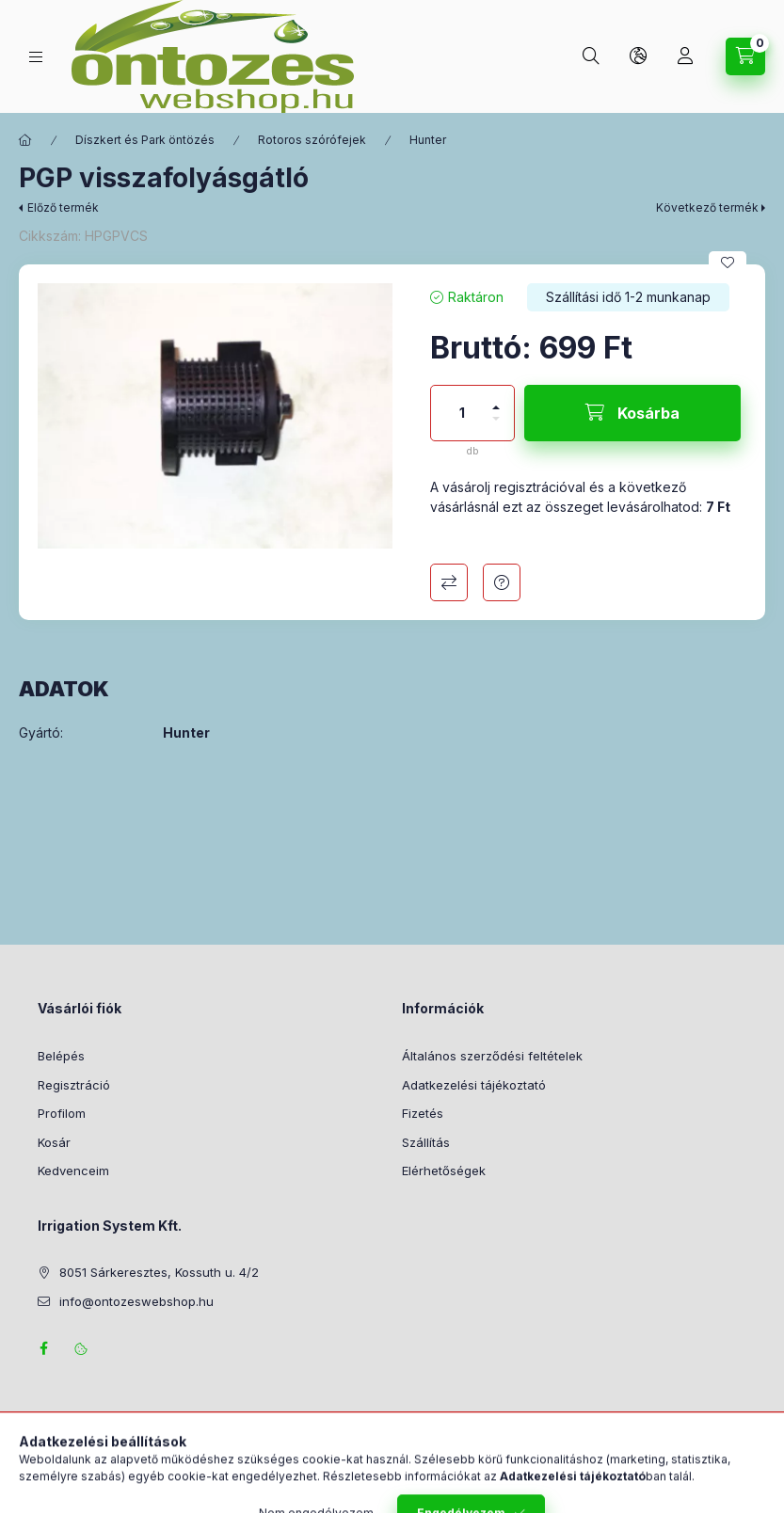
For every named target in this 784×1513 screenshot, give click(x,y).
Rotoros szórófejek (312, 140)
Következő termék (707, 207)
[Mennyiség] (462, 413)
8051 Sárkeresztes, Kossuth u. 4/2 (159, 1272)
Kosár (54, 1142)
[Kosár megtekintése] (745, 56)
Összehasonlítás (449, 582)
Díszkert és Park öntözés (145, 140)
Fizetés (422, 1113)
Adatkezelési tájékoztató (474, 1084)
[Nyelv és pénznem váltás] (638, 56)
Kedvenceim (73, 1170)
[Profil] (685, 56)
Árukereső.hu (392, 1476)
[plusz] (496, 399)
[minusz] (496, 426)
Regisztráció (74, 1084)
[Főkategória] (25, 140)
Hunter (427, 140)
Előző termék (63, 207)
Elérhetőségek (444, 1170)
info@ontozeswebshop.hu (136, 1301)
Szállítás (426, 1142)
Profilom (62, 1113)
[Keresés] (591, 56)
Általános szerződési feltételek (492, 1055)
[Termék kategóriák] (36, 57)
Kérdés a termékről (501, 582)
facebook (43, 1348)
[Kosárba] (632, 413)
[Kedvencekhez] (727, 262)
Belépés (61, 1055)
